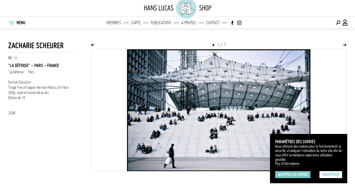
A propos (188, 22)
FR (10, 58)
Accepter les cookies (293, 174)
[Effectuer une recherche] (338, 22)
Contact (212, 22)
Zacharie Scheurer (36, 45)
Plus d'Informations (287, 163)
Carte (136, 22)
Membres (113, 22)
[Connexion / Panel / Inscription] (345, 22)
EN (16, 58)
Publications (161, 22)
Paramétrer (331, 174)
